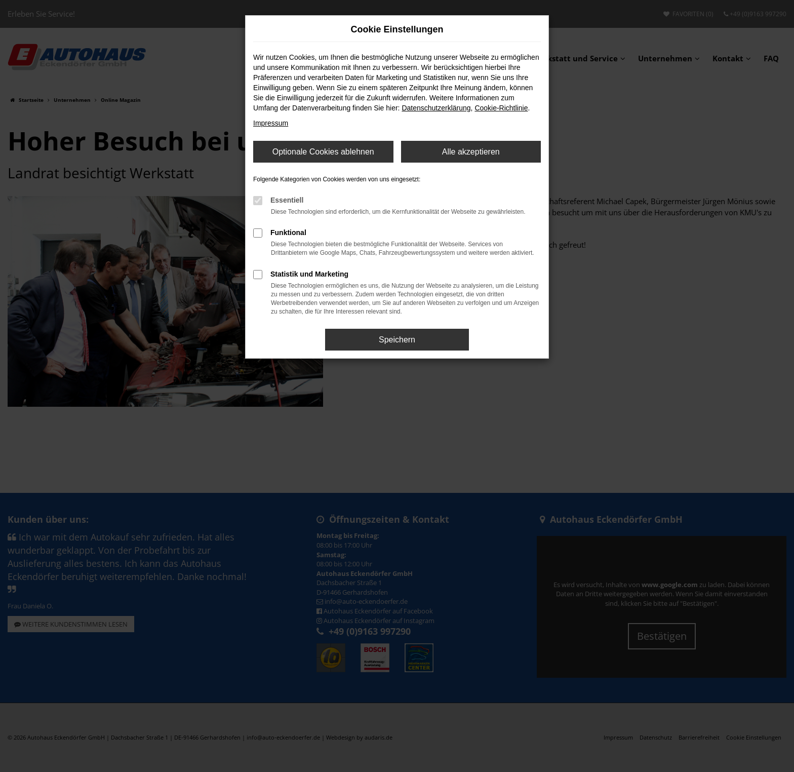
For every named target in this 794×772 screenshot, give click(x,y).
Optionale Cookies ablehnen (323, 151)
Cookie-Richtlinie (501, 108)
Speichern (397, 339)
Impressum (270, 123)
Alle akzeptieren (471, 151)
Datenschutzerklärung (436, 108)
